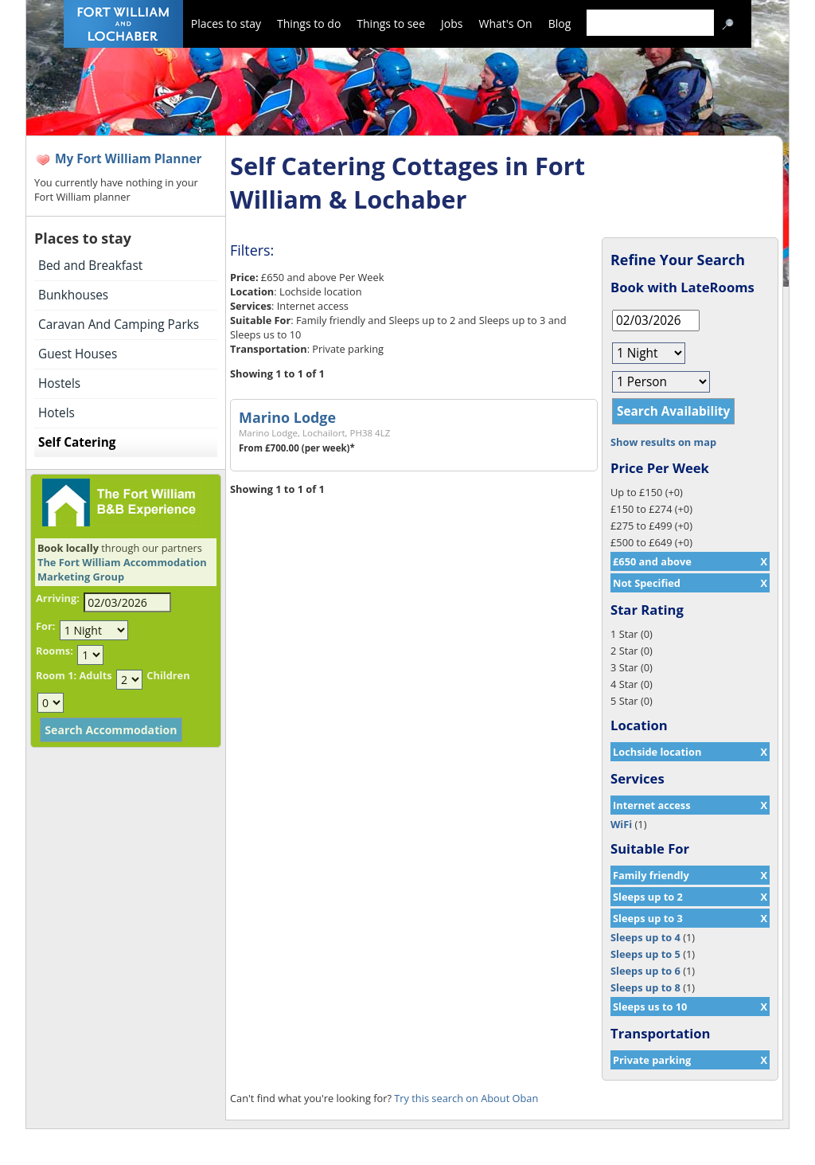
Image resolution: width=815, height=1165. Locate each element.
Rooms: (54, 650)
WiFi (621, 824)
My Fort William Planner (128, 159)
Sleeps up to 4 (645, 937)
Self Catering (76, 442)
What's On (505, 23)
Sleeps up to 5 (645, 954)
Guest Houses (77, 354)
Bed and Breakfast (90, 265)
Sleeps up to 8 (645, 987)
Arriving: (58, 598)
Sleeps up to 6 (645, 971)
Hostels (59, 383)
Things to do (309, 23)
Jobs (451, 23)
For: (45, 626)
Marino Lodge (287, 417)
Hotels (56, 413)
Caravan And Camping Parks (118, 324)
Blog (559, 23)
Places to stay (226, 23)
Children (167, 675)
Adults (95, 675)
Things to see (391, 23)
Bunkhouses (73, 295)
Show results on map (663, 442)
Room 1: (56, 675)
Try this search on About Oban (466, 1098)
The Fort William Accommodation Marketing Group (122, 569)
